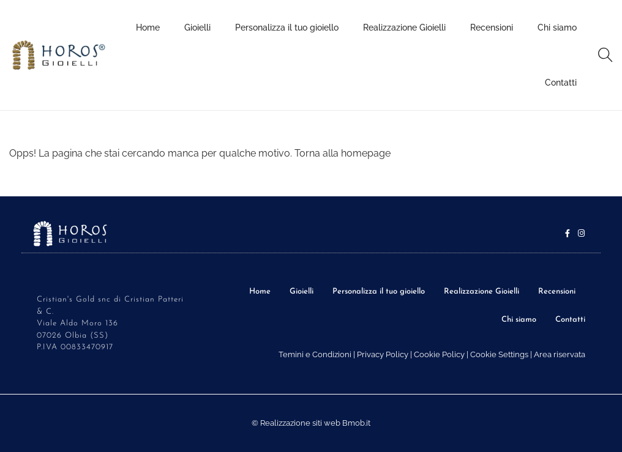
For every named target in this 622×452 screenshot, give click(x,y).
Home (260, 291)
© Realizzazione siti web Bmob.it (311, 423)
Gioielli (301, 291)
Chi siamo (518, 320)
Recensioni (556, 291)
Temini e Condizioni (315, 354)
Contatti (570, 320)
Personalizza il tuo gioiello (378, 291)
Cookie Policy (439, 354)
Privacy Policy (382, 354)
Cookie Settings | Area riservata (527, 354)
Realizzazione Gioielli (481, 291)
